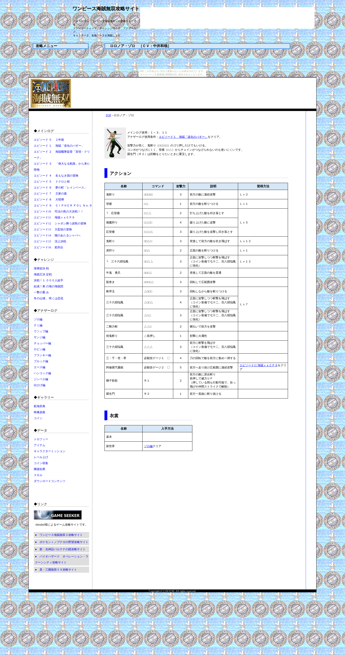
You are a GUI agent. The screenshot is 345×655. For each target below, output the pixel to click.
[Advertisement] (227, 18)
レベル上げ (41, 457)
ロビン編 (39, 349)
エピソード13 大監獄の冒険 (53, 229)
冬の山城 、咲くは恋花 (48, 298)
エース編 (39, 367)
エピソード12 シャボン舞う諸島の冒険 (60, 223)
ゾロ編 (38, 319)
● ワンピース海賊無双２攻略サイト (59, 535)
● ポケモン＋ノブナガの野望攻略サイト (61, 542)
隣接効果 (39, 469)
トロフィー (41, 439)
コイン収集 (41, 463)
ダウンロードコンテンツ (49, 481)
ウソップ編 (41, 331)
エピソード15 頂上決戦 (50, 241)
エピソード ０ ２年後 (49, 139)
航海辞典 (39, 406)
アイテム (39, 445)
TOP (108, 115)
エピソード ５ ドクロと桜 (52, 181)
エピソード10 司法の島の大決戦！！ (58, 211)
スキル (38, 475)
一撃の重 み (41, 292)
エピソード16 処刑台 (48, 247)
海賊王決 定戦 (43, 274)
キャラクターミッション (49, 451)
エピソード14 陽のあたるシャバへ (57, 235)
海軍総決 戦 (41, 268)
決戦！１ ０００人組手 (48, 280)
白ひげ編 (39, 385)
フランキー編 (42, 355)
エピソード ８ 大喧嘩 (49, 199)
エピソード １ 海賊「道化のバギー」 (59, 145)
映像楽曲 (39, 412)
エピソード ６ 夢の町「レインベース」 (60, 187)
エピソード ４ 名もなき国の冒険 (56, 175)
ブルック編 (41, 361)
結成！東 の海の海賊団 (48, 286)
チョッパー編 (42, 343)
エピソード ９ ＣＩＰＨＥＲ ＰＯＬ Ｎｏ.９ (63, 205)
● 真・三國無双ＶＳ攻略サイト (56, 569)
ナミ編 (38, 325)
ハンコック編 (42, 373)
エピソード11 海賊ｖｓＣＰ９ (54, 217)
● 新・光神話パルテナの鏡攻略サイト (60, 549)
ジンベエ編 (41, 379)
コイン (38, 418)
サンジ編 (39, 337)
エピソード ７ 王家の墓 (50, 193)
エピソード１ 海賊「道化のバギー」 (183, 137)
